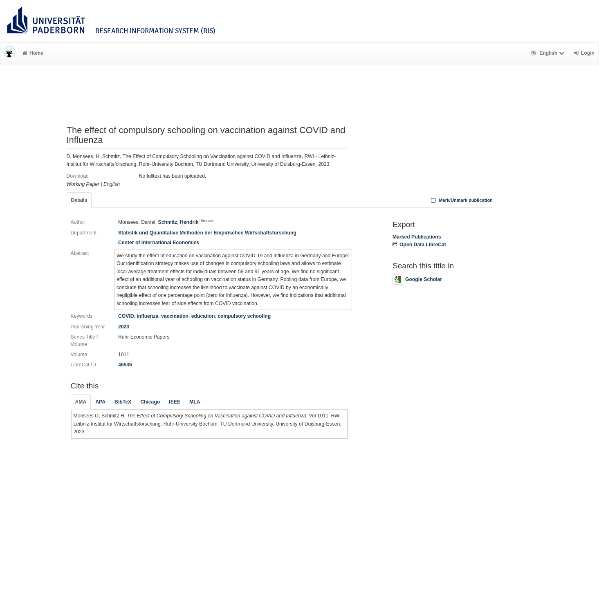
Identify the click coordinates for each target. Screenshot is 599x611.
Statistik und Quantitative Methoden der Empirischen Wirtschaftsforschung (207, 233)
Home (32, 53)
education (203, 316)
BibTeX (122, 402)
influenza (147, 316)
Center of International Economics (158, 242)
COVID (126, 316)
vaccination (174, 316)
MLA (194, 402)
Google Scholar (417, 279)
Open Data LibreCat (419, 245)
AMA (81, 402)
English (548, 53)
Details (79, 200)
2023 (123, 327)
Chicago (150, 402)
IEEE (174, 402)
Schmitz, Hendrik (186, 222)
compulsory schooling (244, 316)
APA (100, 402)
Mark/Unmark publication (461, 200)
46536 (125, 365)
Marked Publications (417, 237)
